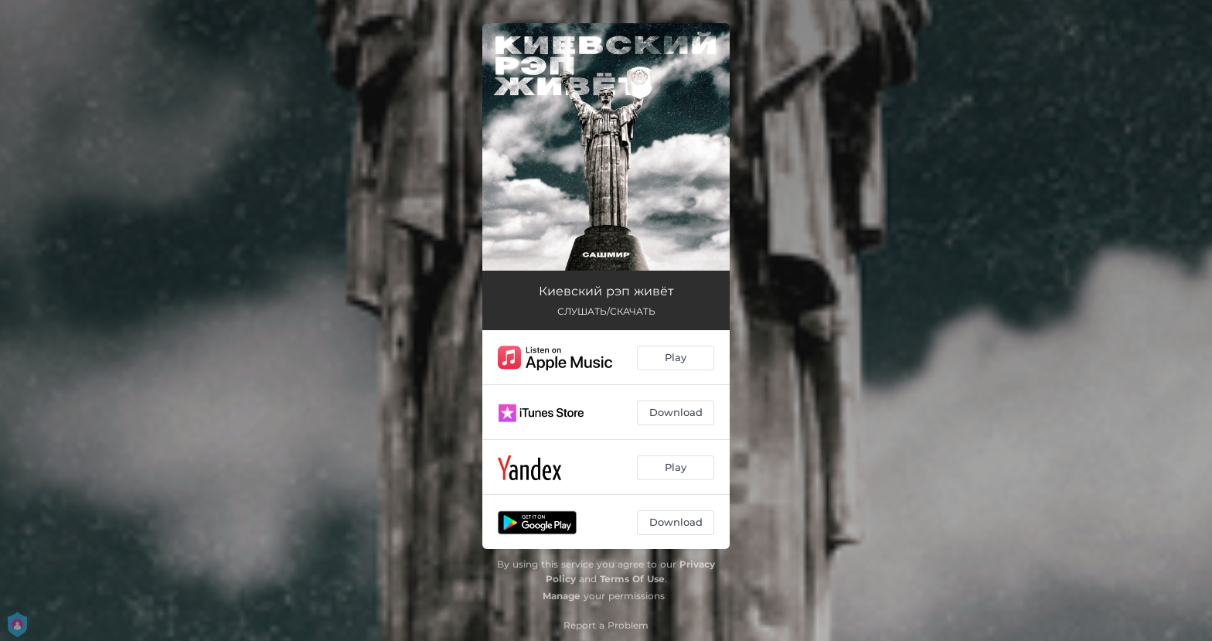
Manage (561, 596)
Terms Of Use (632, 579)
